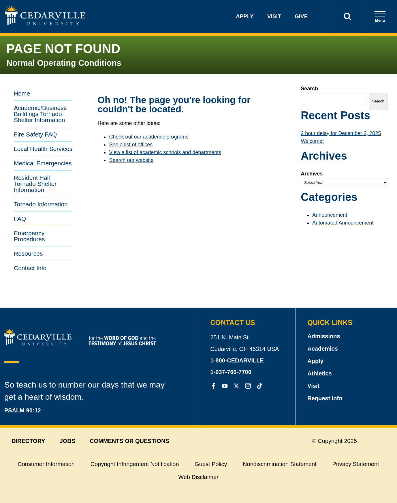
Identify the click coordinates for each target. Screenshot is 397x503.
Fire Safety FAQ (35, 134)
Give (301, 16)
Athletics (319, 373)
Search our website (131, 160)
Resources (28, 253)
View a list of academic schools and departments (165, 152)
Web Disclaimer (198, 477)
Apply (245, 16)
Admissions (323, 336)
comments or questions (129, 441)
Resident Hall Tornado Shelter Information (35, 183)
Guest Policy (211, 464)
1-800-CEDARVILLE (237, 360)
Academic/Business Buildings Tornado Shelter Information (40, 113)
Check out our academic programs (148, 137)
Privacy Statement (355, 464)
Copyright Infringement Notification (135, 464)
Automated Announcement (342, 223)
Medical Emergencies (43, 163)
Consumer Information (46, 464)
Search (309, 88)
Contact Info (30, 268)
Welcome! (312, 141)
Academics (322, 348)
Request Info (324, 398)
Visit (274, 16)
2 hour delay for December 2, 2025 (341, 133)
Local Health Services (43, 148)
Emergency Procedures (29, 236)
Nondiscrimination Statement (280, 464)
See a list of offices (131, 144)
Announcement (329, 215)
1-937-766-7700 (230, 372)
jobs (67, 441)
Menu (380, 17)
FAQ (20, 218)
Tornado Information (41, 204)
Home (22, 93)
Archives (312, 174)
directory (28, 441)
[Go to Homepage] (45, 24)
